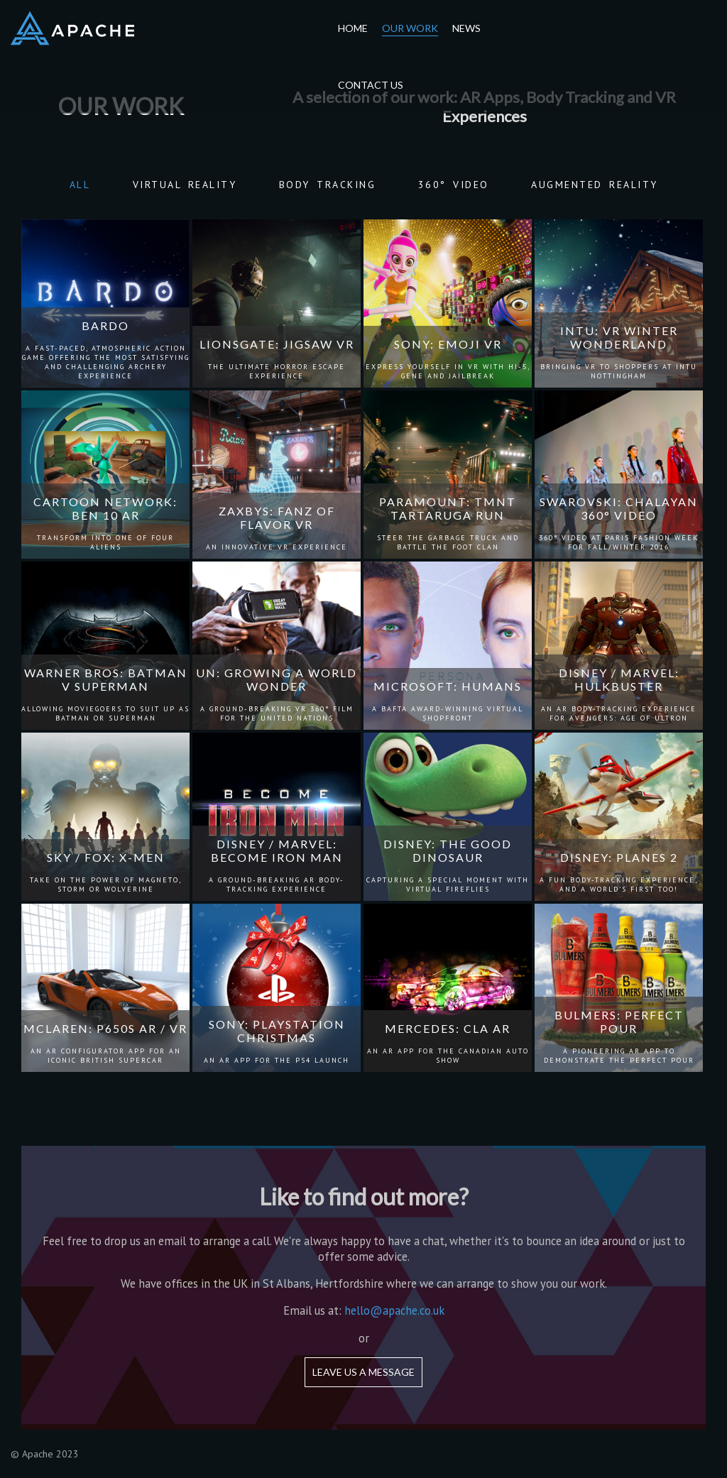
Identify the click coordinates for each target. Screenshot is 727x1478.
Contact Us (370, 85)
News (466, 28)
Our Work (410, 28)
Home (353, 28)
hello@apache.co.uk (394, 1310)
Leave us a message (363, 1372)
